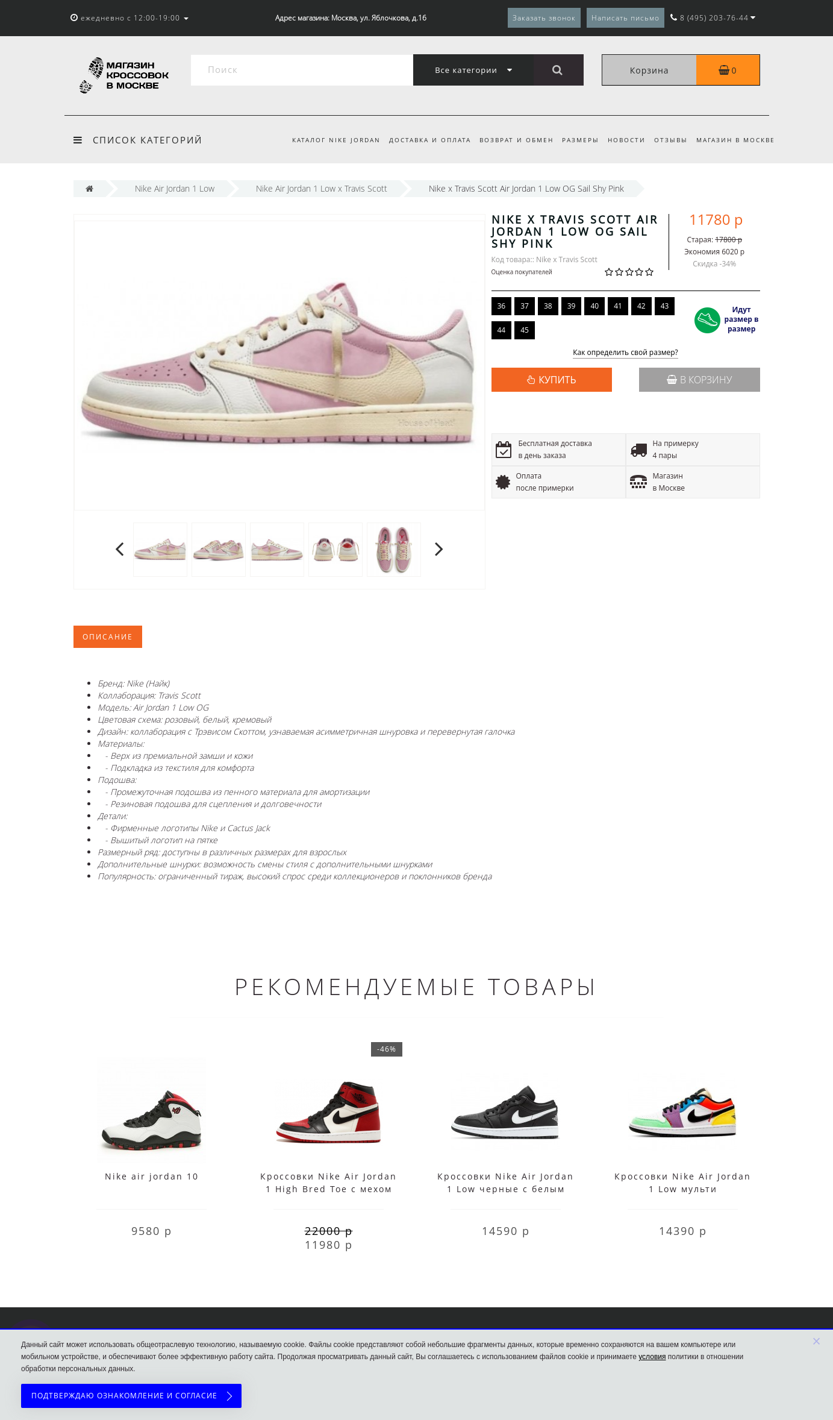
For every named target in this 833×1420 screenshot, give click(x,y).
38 (548, 306)
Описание (108, 637)
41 (618, 306)
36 (502, 306)
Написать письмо (625, 18)
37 (524, 306)
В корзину (699, 379)
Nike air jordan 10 (152, 1176)
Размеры (575, 140)
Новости (623, 140)
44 (502, 330)
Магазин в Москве (735, 140)
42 (641, 306)
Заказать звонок (544, 18)
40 (594, 306)
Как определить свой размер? (625, 352)
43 (665, 306)
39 (571, 306)
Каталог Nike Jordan (325, 140)
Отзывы (669, 140)
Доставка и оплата (420, 140)
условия (652, 1356)
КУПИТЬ (557, 380)
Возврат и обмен (509, 140)
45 (524, 330)
